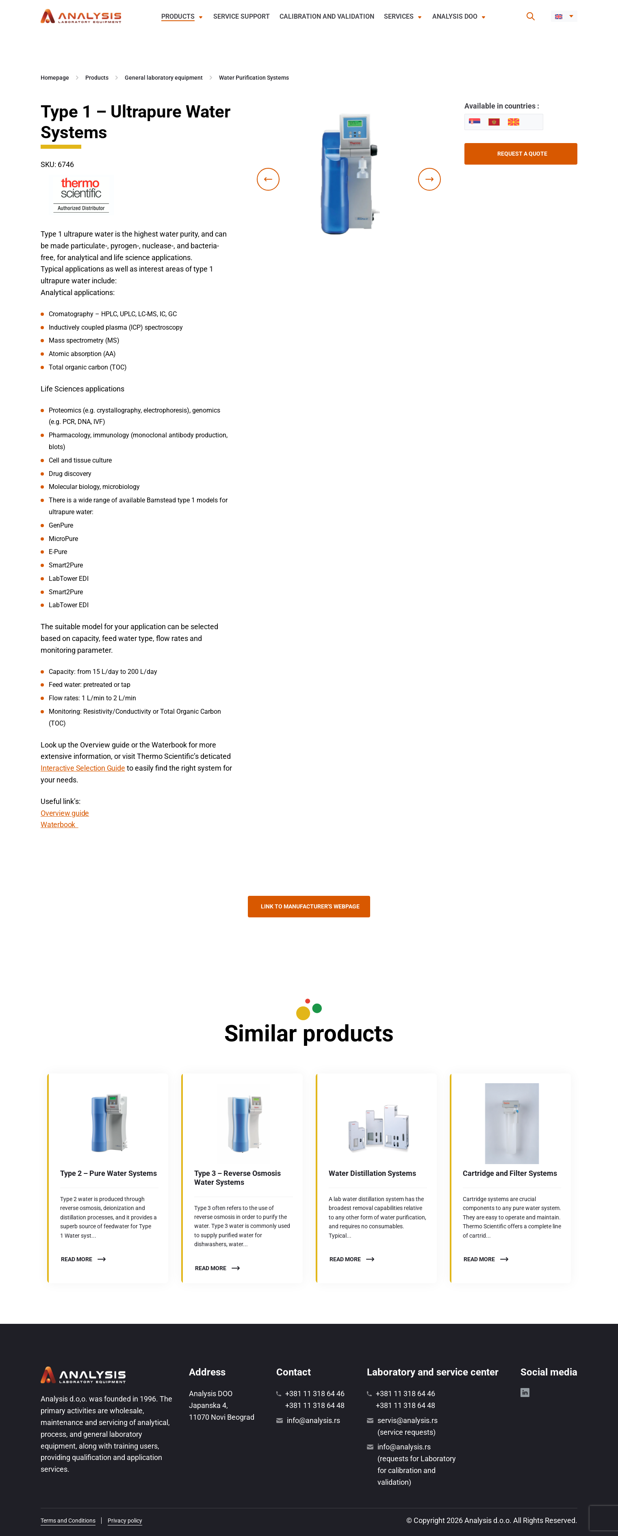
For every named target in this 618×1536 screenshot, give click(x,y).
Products (178, 16)
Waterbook (59, 824)
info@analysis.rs (313, 1420)
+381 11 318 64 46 (315, 1393)
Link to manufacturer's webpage (310, 906)
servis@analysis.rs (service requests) (407, 1426)
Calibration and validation (327, 16)
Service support (241, 16)
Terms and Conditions (68, 1520)
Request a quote (522, 153)
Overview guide (65, 813)
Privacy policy (125, 1520)
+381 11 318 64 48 (315, 1405)
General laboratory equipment (164, 77)
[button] (564, 16)
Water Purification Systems (254, 77)
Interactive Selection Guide (83, 768)
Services (399, 16)
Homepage (55, 77)
